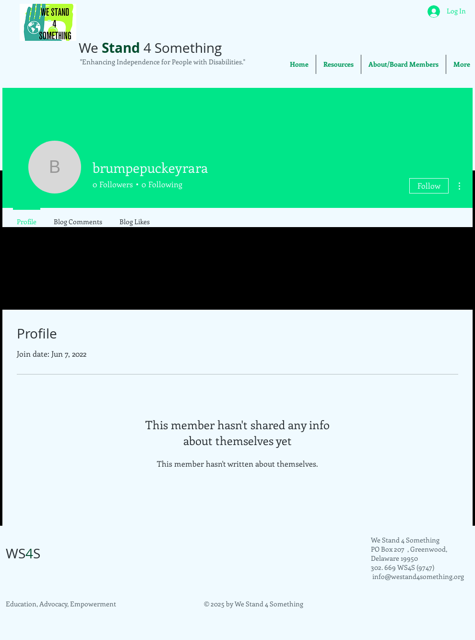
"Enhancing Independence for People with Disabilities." (162, 61)
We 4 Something (150, 48)
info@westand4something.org (418, 576)
